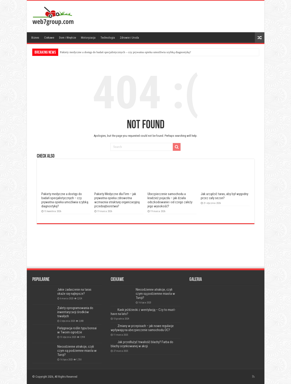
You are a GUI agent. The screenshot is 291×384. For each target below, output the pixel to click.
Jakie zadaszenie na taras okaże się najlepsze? (74, 291)
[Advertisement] (178, 15)
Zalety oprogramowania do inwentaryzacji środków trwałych (75, 312)
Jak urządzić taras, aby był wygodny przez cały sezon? (224, 196)
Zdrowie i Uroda (129, 37)
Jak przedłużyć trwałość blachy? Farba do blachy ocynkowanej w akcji (142, 344)
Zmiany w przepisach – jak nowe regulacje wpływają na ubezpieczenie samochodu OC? (142, 328)
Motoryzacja (88, 37)
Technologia (107, 37)
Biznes (35, 37)
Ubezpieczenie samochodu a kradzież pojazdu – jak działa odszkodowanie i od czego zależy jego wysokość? (170, 200)
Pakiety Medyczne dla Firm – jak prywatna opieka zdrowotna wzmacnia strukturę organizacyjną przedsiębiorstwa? (117, 200)
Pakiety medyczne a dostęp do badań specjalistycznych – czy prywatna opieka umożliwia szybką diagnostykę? (125, 52)
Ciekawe (49, 37)
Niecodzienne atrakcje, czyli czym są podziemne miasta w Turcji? (77, 350)
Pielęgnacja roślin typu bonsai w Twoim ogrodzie (77, 330)
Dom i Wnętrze (67, 37)
